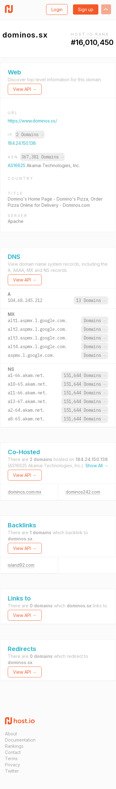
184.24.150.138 (22, 143)
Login (56, 9)
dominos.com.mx (24, 491)
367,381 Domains (42, 157)
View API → (25, 89)
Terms (11, 758)
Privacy (12, 764)
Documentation (20, 739)
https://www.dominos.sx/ (32, 120)
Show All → (96, 465)
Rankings (14, 746)
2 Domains (29, 134)
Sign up (85, 9)
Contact (13, 752)
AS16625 (17, 165)
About (11, 733)
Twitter (12, 770)
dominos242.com (83, 491)
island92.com (21, 565)
